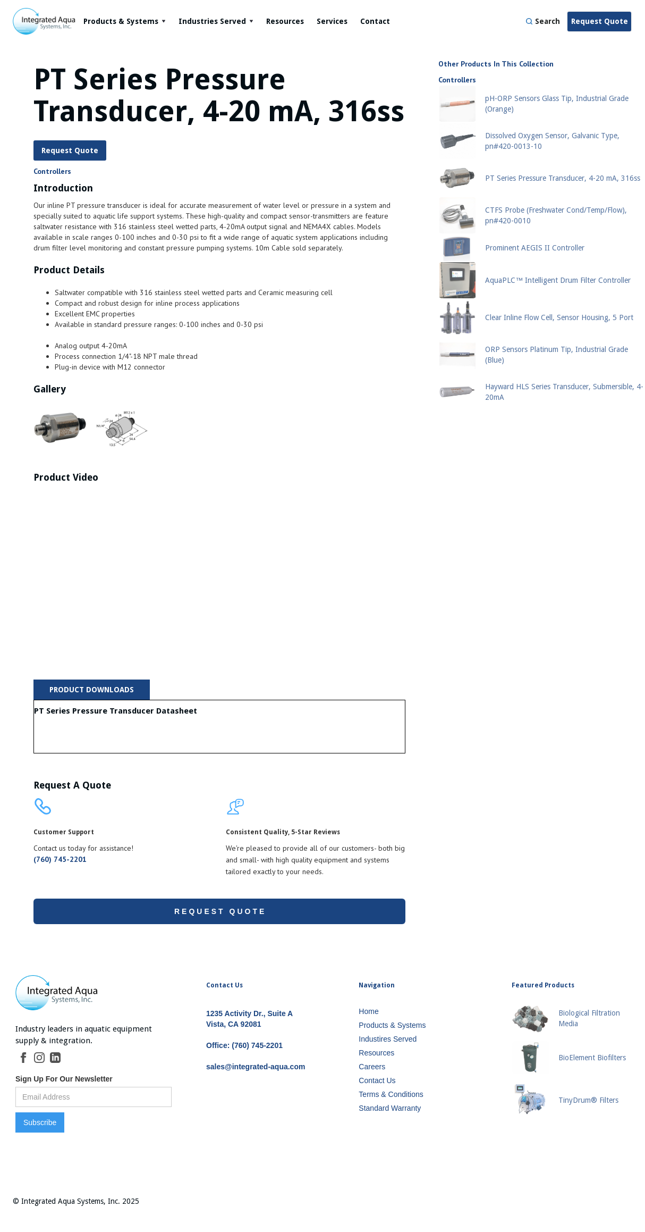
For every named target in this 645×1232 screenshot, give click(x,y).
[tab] (91, 690)
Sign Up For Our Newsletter (64, 1079)
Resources (285, 21)
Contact (375, 21)
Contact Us (224, 985)
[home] (45, 21)
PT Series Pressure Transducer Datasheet (115, 711)
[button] (124, 21)
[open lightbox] (60, 428)
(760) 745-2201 (60, 859)
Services (332, 21)
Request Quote (599, 21)
